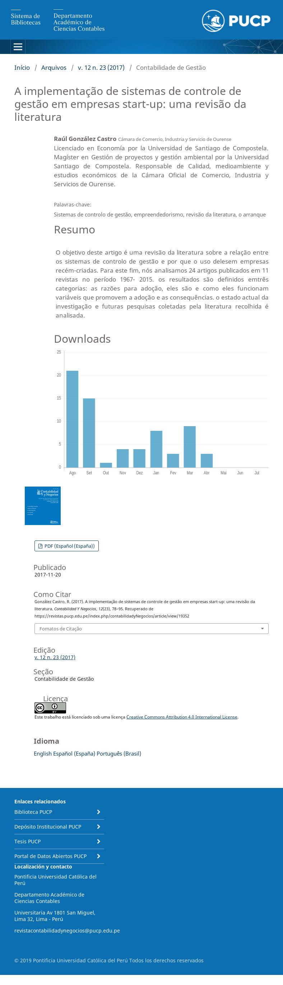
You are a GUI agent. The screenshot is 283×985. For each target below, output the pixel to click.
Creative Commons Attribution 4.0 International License (181, 717)
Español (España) (74, 753)
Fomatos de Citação (61, 628)
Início (22, 67)
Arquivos (53, 67)
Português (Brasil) (119, 753)
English (43, 753)
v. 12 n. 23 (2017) (101, 67)
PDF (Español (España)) (69, 546)
